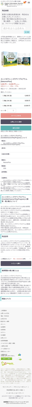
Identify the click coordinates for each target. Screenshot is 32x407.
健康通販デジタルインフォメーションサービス (16, 402)
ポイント (3, 324)
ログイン (3, 332)
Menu (29, 2)
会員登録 (3, 329)
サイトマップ (7, 387)
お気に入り (4, 338)
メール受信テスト (5, 348)
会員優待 (3, 327)
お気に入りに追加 (16, 122)
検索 (27, 32)
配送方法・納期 (5, 321)
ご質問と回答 (4, 346)
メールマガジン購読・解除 (8, 343)
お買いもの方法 (5, 313)
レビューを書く (16, 263)
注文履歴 (3, 335)
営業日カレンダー (5, 351)
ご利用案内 (4, 310)
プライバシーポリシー (20, 387)
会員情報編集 (4, 340)
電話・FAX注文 (5, 316)
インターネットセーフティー (15, 393)
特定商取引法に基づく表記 (15, 390)
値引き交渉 (16, 128)
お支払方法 (4, 318)
